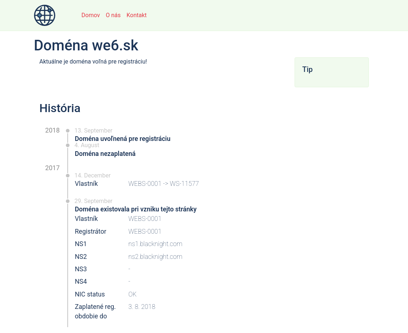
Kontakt (137, 15)
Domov (91, 15)
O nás (113, 15)
